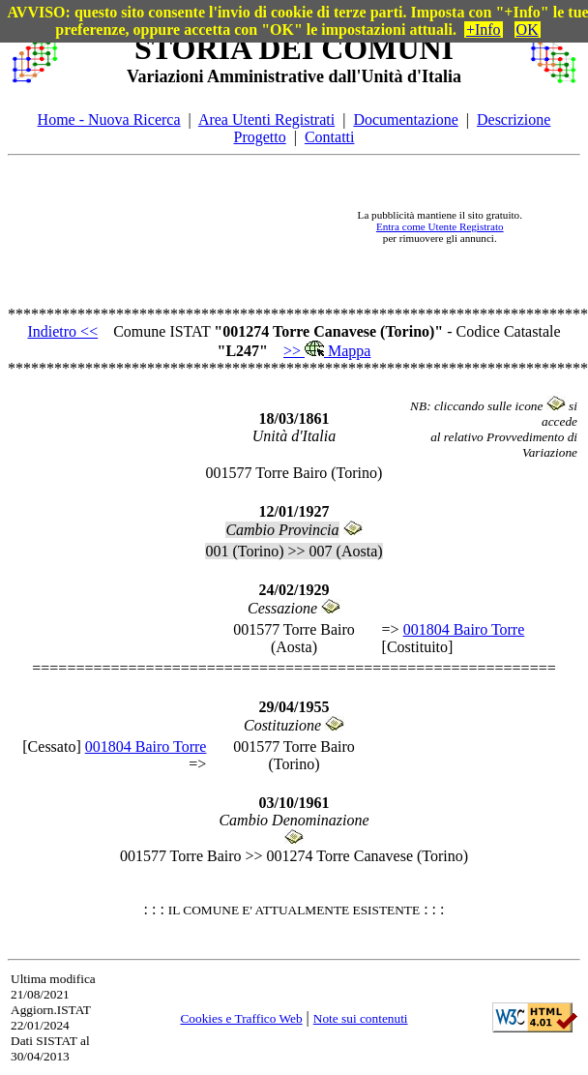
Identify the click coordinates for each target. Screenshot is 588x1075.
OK (527, 29)
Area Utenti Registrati (266, 119)
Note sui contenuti (360, 1018)
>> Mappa (326, 351)
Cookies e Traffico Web (241, 1018)
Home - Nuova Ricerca (109, 119)
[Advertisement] (196, 226)
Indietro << (62, 331)
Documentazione (405, 119)
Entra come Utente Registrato (440, 226)
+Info (483, 29)
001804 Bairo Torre (464, 629)
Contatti (330, 137)
